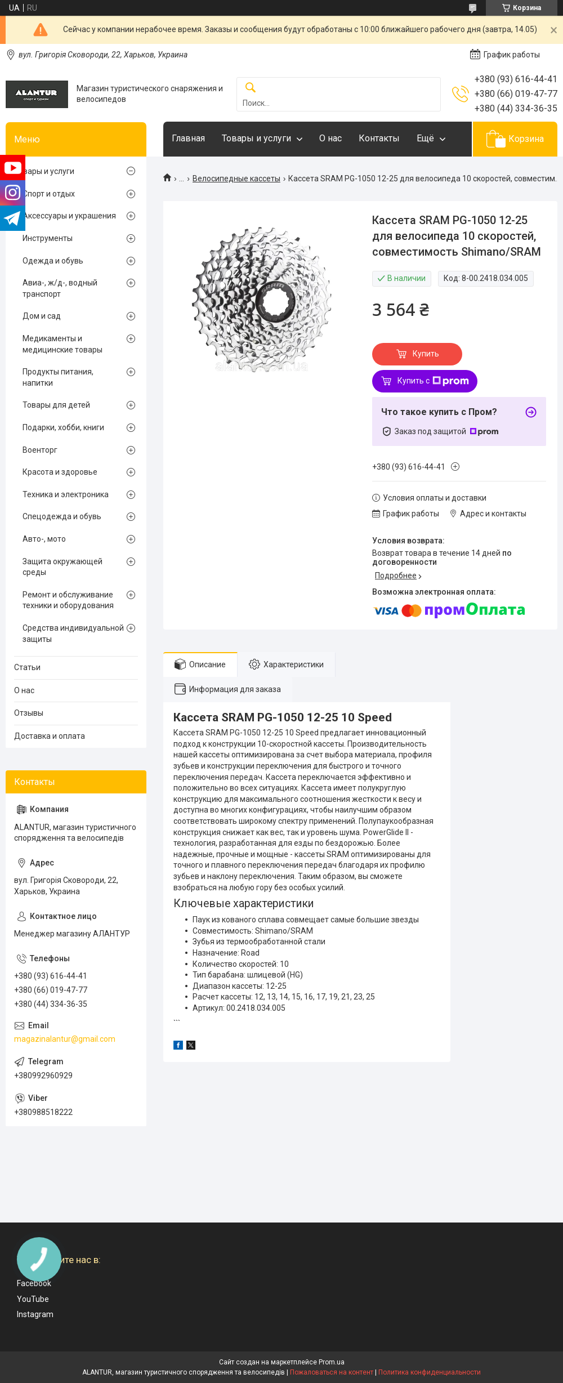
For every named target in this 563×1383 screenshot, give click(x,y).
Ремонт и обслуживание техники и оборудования (68, 600)
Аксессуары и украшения (69, 215)
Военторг (40, 449)
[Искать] (250, 88)
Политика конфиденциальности (429, 1372)
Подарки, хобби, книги (63, 427)
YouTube (33, 1299)
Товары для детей (56, 404)
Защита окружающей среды (62, 567)
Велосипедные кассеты (236, 178)
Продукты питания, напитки (58, 377)
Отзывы (28, 712)
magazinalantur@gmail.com (64, 1038)
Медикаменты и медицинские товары (62, 344)
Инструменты (48, 238)
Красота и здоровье (60, 471)
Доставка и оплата (49, 735)
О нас (330, 138)
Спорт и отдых (49, 193)
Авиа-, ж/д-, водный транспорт (60, 288)
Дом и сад (42, 315)
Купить (426, 353)
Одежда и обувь (53, 260)
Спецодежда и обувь (62, 516)
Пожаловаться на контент (331, 1372)
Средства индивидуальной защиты (73, 633)
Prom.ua (332, 1362)
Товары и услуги (256, 138)
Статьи (27, 667)
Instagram (35, 1314)
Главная (188, 138)
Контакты (379, 138)
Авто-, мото (44, 538)
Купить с (433, 381)
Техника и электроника (66, 494)
